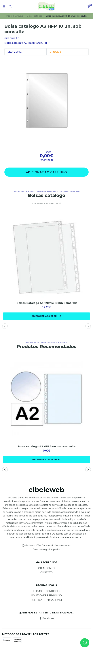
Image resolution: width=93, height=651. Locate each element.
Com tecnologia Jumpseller (46, 549)
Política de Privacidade (46, 600)
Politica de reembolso (46, 595)
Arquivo (19, 16)
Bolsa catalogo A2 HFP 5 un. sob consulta (46, 446)
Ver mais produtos (47, 203)
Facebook (46, 618)
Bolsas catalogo (34, 16)
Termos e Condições (46, 591)
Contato (46, 572)
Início (9, 16)
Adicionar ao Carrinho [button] (46, 316)
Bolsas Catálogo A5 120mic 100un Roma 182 (46, 303)
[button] (5, 326)
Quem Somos (46, 568)
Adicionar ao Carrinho (46, 172)
